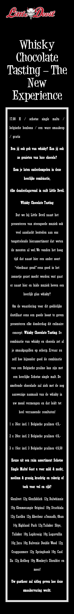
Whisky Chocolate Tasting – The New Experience (37, 69)
